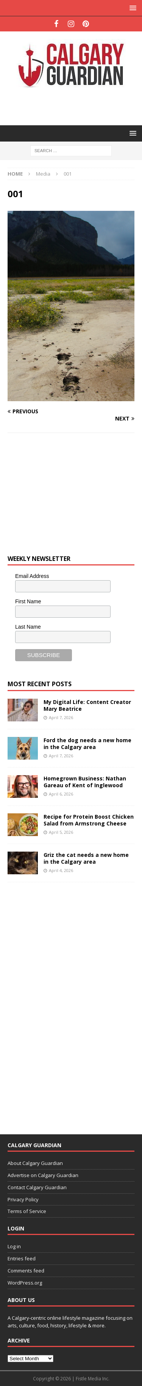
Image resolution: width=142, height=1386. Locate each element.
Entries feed (22, 1258)
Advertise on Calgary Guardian (43, 1175)
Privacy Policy (23, 1199)
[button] (131, 8)
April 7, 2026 (61, 717)
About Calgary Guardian (35, 1163)
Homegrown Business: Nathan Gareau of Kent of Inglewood (85, 782)
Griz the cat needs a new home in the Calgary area (86, 858)
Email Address (32, 576)
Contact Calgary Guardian (37, 1187)
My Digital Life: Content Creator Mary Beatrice (87, 705)
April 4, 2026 (61, 870)
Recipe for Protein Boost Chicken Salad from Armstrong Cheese (89, 820)
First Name (28, 601)
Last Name (28, 627)
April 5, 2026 (61, 832)
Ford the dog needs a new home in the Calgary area (87, 744)
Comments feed (26, 1270)
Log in (14, 1246)
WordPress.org (25, 1282)
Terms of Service (27, 1211)
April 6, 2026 (61, 794)
